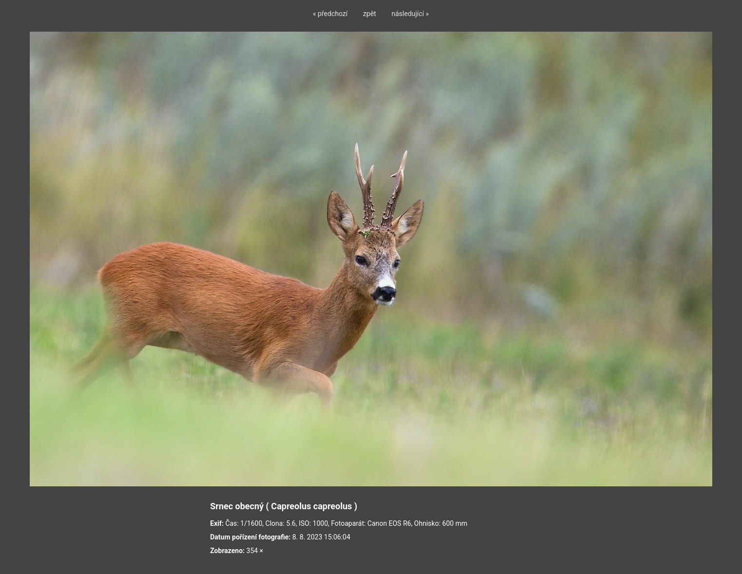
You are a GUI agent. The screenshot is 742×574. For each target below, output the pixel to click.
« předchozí (330, 14)
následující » (410, 14)
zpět (369, 14)
